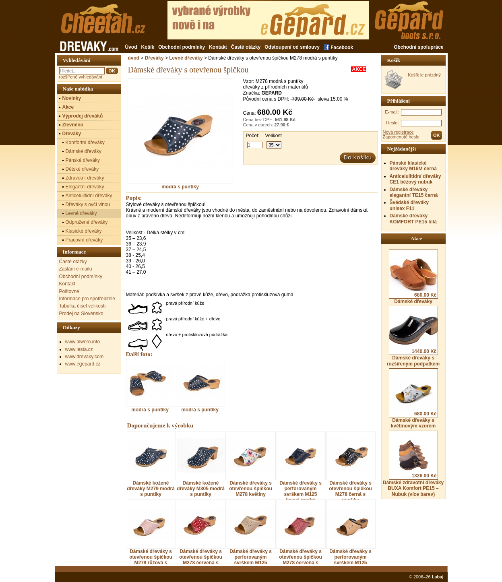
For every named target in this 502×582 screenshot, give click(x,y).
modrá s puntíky (180, 185)
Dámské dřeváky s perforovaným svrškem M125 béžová (250, 560)
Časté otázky (245, 47)
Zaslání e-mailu (75, 269)
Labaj (438, 576)
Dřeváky (154, 58)
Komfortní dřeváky (85, 142)
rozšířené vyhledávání (81, 76)
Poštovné (69, 291)
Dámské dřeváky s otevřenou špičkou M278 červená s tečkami (300, 560)
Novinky (71, 98)
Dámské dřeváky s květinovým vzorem (413, 398)
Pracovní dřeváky (84, 239)
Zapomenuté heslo (401, 136)
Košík (148, 47)
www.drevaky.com (84, 356)
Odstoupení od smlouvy (292, 47)
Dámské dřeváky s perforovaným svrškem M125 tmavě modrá (300, 491)
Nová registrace (398, 132)
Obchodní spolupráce (418, 47)
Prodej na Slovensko (81, 313)
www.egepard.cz (83, 364)
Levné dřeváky (185, 58)
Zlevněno (73, 124)
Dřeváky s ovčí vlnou (88, 204)
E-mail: (392, 111)
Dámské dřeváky (413, 277)
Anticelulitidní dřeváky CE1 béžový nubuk (415, 179)
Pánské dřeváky (83, 160)
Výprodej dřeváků (82, 116)
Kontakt (218, 47)
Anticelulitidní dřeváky (89, 195)
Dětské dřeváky (82, 169)
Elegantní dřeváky (85, 186)
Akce (68, 107)
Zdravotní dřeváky (85, 177)
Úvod (131, 47)
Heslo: (392, 122)
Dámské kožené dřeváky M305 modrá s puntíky (201, 488)
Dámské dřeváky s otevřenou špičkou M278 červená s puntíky (200, 560)
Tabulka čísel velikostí (82, 306)
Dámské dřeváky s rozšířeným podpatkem (413, 336)
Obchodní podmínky (181, 47)
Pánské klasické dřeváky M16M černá (413, 165)
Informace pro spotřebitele (87, 298)
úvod (134, 58)
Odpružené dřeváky (87, 222)
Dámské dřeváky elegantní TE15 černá (414, 192)
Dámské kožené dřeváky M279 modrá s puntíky (151, 488)
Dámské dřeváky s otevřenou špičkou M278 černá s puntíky (350, 491)
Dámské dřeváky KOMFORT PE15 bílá (413, 218)
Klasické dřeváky (84, 231)
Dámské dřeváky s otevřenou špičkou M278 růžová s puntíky (150, 560)
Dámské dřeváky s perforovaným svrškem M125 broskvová (350, 560)
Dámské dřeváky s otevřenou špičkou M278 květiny (250, 488)
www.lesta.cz (79, 349)
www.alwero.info (82, 342)
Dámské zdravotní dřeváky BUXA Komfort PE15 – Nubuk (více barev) (413, 464)
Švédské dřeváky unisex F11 (409, 205)
